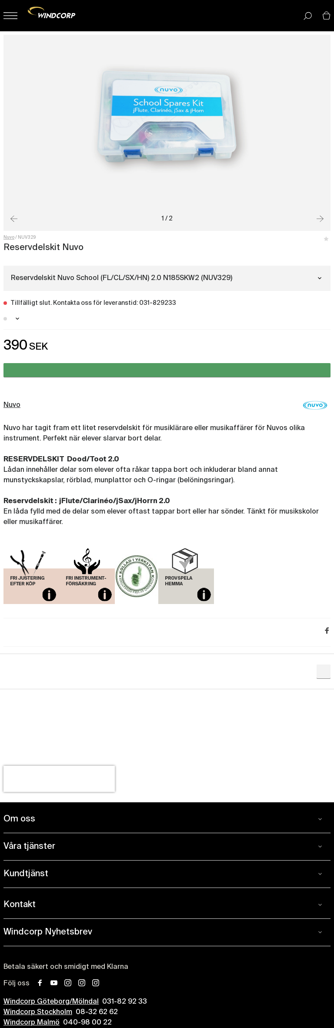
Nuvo (8, 237)
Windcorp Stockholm (37, 1012)
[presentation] (59, 779)
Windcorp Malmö (31, 1022)
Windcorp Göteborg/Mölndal (51, 1001)
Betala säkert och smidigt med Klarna (65, 967)
